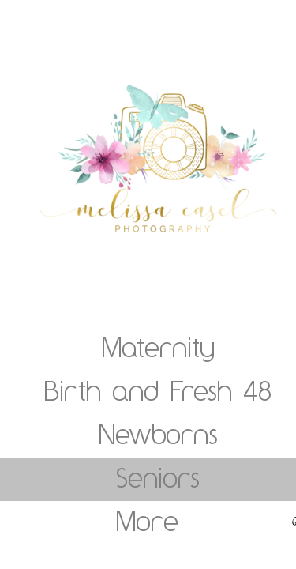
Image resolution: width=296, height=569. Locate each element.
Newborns (158, 434)
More (147, 521)
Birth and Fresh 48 (158, 390)
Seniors (158, 477)
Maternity (158, 347)
